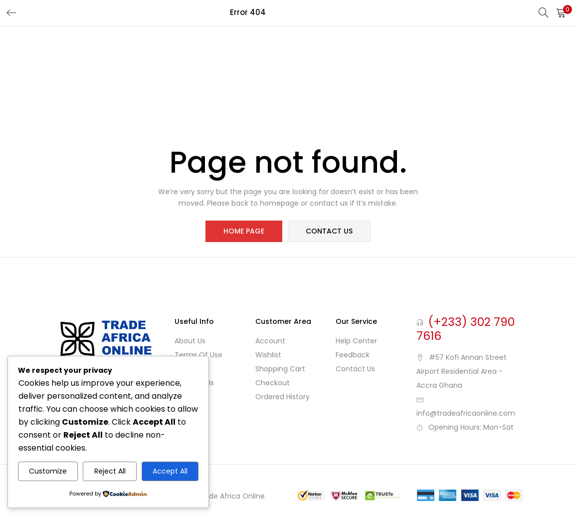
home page (244, 232)
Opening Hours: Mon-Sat (471, 428)
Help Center (356, 341)
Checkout (272, 383)
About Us (190, 341)
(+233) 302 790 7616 (465, 329)
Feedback (353, 355)
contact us (329, 232)
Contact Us (355, 369)
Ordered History (282, 397)
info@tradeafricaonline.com (465, 414)
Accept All (170, 471)
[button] (561, 12)
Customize (48, 471)
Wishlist (268, 355)
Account (270, 341)
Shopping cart (280, 369)
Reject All (110, 471)
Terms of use (198, 355)
